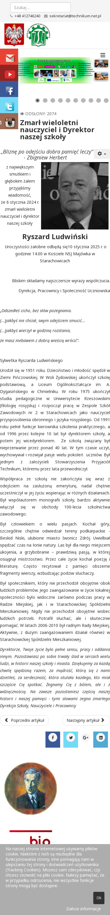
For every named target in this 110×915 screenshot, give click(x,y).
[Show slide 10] (106, 100)
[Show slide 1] (37, 100)
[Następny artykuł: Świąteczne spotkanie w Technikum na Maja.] (86, 720)
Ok (99, 897)
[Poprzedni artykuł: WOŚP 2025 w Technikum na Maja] (24, 720)
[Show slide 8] (91, 100)
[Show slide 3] (52, 100)
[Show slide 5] (68, 100)
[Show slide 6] (75, 100)
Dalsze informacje (83, 908)
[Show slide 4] (60, 100)
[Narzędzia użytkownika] (102, 154)
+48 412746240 (27, 15)
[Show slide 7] (83, 100)
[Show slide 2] (45, 100)
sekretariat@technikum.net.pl (75, 15)
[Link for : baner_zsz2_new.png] (55, 70)
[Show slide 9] (98, 100)
